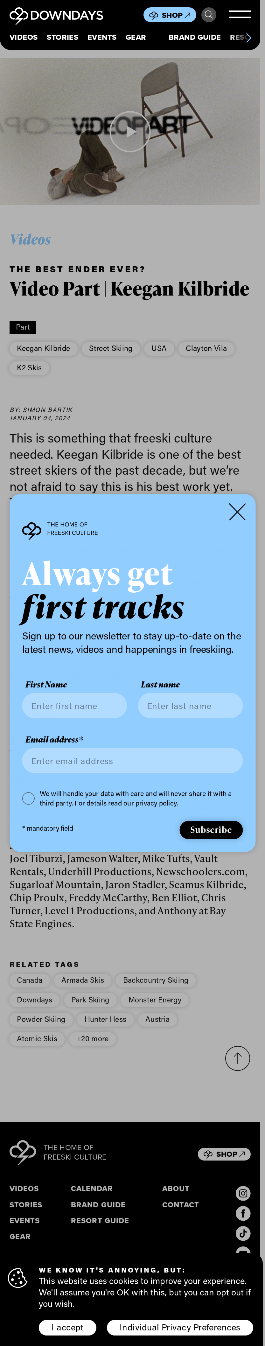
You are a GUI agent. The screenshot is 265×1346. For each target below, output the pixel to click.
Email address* (54, 739)
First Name (46, 684)
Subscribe (211, 829)
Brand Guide (195, 37)
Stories (62, 37)
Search (209, 14)
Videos (24, 37)
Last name (160, 684)
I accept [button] (68, 1327)
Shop (176, 15)
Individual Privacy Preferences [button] (180, 1327)
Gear (136, 37)
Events (102, 37)
